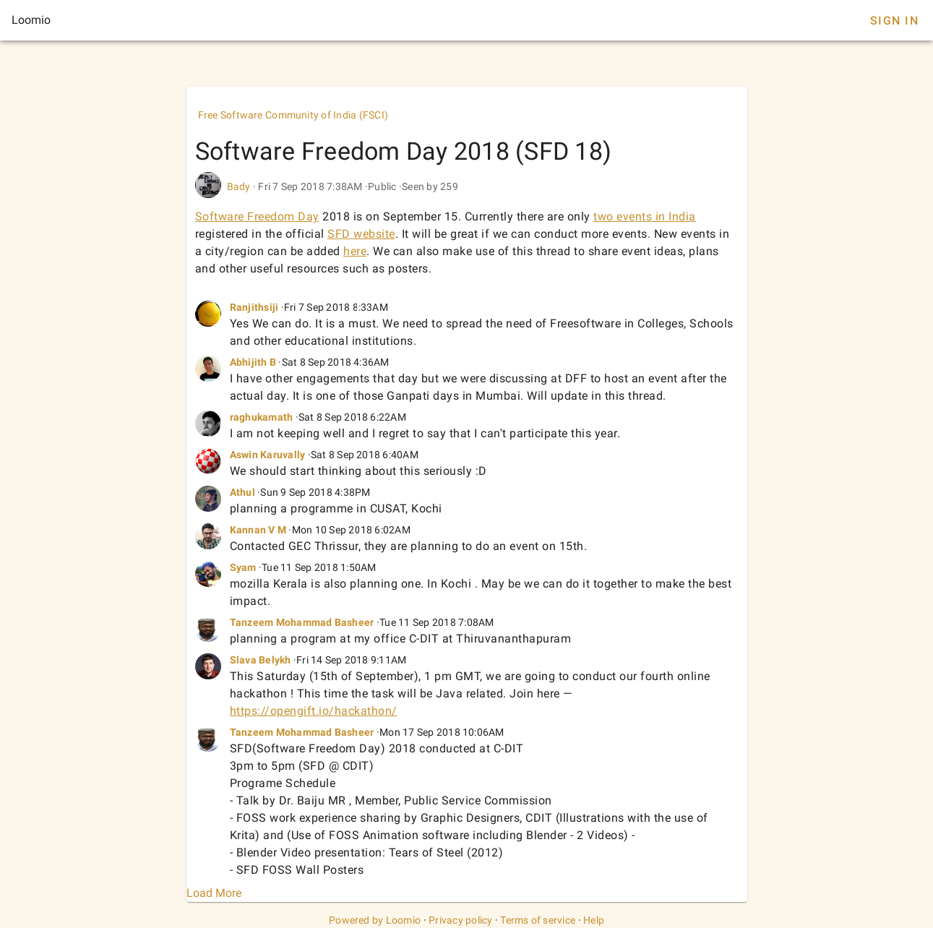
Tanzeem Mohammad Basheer (302, 622)
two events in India (644, 216)
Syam (243, 567)
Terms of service (537, 920)
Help (593, 920)
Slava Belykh (260, 660)
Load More (213, 893)
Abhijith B (253, 362)
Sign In (894, 20)
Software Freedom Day (257, 216)
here (354, 251)
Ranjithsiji (254, 307)
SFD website (361, 234)
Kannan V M (258, 530)
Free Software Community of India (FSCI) (293, 115)
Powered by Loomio (375, 920)
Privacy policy (461, 920)
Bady (239, 186)
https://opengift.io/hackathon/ (313, 711)
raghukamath (261, 417)
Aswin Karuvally (268, 454)
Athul (242, 492)
